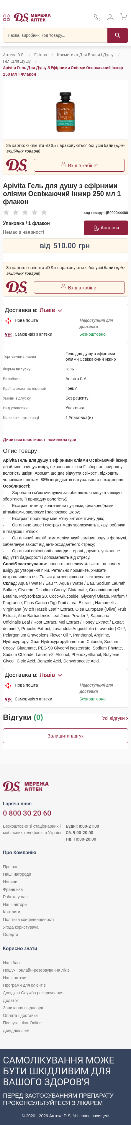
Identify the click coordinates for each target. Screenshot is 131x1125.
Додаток (11, 1000)
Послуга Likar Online (22, 1022)
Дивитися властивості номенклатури (39, 439)
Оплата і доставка (20, 1015)
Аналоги (106, 228)
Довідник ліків (16, 1030)
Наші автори (15, 904)
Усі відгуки (115, 718)
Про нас (10, 866)
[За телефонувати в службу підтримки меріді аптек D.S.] (97, 19)
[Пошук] (117, 35)
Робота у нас (15, 896)
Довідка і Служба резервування (33, 992)
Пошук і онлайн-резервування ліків (36, 970)
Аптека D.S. (13, 54)
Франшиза (13, 889)
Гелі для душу (17, 61)
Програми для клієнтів (24, 985)
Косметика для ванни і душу (85, 54)
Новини (10, 881)
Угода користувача (20, 927)
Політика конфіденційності (28, 919)
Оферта (10, 934)
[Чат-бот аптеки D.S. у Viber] (65, 1087)
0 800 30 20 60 (27, 813)
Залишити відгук (65, 735)
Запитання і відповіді (23, 1007)
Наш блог (12, 962)
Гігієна (40, 54)
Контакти (11, 911)
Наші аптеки (14, 977)
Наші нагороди (17, 874)
